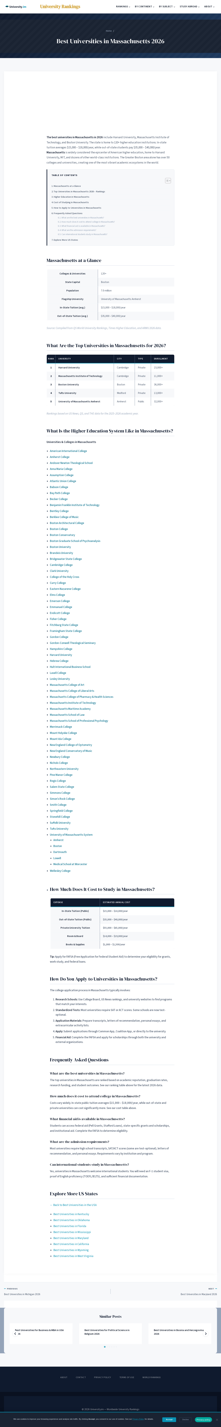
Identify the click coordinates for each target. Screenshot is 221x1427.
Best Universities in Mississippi (72, 1232)
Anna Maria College (61, 469)
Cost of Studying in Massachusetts (71, 202)
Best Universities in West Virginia (73, 1256)
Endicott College (60, 613)
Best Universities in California (71, 1244)
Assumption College (62, 475)
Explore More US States (66, 240)
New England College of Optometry (71, 745)
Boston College (59, 529)
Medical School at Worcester (70, 864)
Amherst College (60, 457)
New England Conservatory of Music (71, 751)
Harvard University (61, 655)
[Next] (206, 1334)
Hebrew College (59, 661)
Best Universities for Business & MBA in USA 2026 (39, 1332)
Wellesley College (60, 871)
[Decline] (217, 1419)
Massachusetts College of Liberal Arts (72, 691)
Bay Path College (60, 493)
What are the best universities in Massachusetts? (83, 217)
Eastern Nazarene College (65, 589)
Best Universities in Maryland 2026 (165, 1291)
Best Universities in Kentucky (71, 1214)
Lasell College (58, 673)
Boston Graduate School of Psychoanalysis (75, 541)
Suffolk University (60, 823)
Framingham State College (66, 631)
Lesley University (60, 679)
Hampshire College (61, 649)
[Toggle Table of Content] (166, 180)
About (64, 1377)
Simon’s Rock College (62, 799)
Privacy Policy (102, 1377)
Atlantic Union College (63, 481)
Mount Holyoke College (63, 733)
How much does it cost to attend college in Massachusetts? (88, 221)
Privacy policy (203, 1420)
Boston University (60, 547)
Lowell (57, 858)
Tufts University (59, 829)
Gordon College (59, 637)
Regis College (58, 781)
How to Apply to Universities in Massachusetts (77, 208)
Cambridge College (61, 565)
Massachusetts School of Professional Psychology (79, 721)
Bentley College (59, 511)
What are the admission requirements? (79, 230)
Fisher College (58, 619)
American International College (68, 451)
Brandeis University (61, 553)
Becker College (59, 499)
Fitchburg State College (64, 625)
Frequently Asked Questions (68, 213)
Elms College (57, 595)
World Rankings (152, 1377)
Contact (81, 1377)
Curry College (58, 583)
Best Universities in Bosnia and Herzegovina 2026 (179, 1332)
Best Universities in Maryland (71, 1238)
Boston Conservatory (62, 535)
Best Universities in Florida (69, 1226)
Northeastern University (64, 769)
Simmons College (60, 793)
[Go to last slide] (15, 1334)
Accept (169, 1420)
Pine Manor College (61, 775)
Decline (185, 1420)
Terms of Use (126, 1377)
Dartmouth (60, 852)
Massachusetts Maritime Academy (70, 709)
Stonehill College (60, 817)
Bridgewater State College (66, 559)
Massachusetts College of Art (67, 685)
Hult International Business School (70, 667)
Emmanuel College (61, 607)
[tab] (105, 1347)
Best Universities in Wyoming (71, 1250)
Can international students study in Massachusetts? (84, 234)
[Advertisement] (110, 103)
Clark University (59, 571)
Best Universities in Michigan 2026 (56, 1291)
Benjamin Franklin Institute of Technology (74, 505)
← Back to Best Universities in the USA (73, 1205)
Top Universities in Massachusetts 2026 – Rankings (79, 191)
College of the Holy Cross (64, 577)
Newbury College (60, 757)
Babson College (59, 487)
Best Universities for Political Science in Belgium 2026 (107, 1332)
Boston (57, 846)
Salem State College (62, 787)
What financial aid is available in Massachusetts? (83, 226)
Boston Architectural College (67, 523)
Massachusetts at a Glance (67, 186)
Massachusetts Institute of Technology (73, 703)
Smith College (58, 805)
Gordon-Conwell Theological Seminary (73, 643)
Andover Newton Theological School (71, 463)
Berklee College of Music (64, 517)
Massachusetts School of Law (67, 715)
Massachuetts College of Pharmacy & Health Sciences (81, 697)
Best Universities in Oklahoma (71, 1220)
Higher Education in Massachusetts (71, 197)
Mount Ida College (60, 739)
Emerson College (60, 601)
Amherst (58, 840)
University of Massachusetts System (71, 835)
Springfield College (61, 811)
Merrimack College (61, 727)
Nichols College (59, 763)
